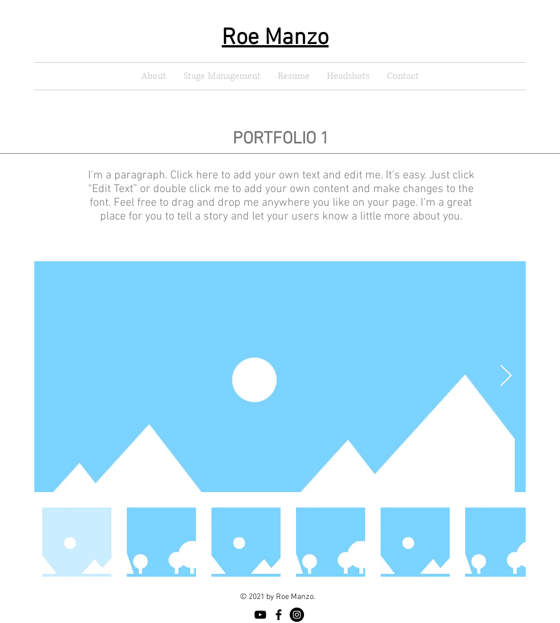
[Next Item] (506, 376)
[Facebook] (278, 615)
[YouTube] (260, 615)
